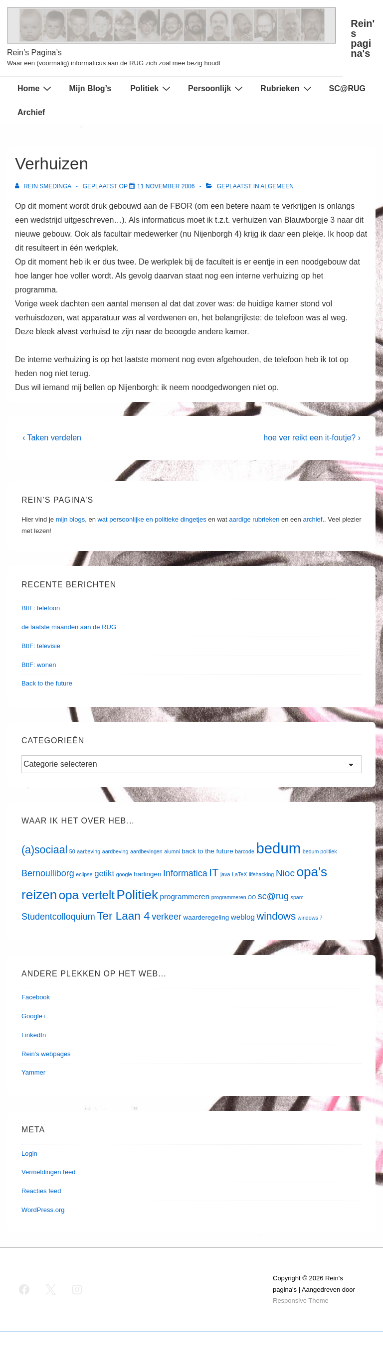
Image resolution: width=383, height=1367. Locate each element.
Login (29, 1153)
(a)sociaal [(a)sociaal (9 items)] (44, 850)
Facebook (35, 997)
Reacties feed (41, 1191)
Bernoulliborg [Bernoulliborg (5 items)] (47, 873)
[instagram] (77, 1289)
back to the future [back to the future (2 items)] (207, 851)
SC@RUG (347, 88)
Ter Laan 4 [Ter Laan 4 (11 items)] (123, 916)
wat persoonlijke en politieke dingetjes (151, 519)
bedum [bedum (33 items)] (278, 848)
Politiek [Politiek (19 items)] (137, 895)
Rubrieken (287, 88)
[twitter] (50, 1289)
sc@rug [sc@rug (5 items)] (273, 896)
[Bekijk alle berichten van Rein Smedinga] (44, 186)
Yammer (33, 1072)
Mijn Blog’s (90, 88)
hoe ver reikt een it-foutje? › (312, 437)
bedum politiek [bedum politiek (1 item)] (320, 851)
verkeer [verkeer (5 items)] (167, 917)
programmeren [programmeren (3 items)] (184, 896)
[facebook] (24, 1289)
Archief (31, 112)
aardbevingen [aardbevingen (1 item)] (146, 851)
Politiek (151, 88)
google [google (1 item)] (124, 874)
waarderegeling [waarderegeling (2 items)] (206, 917)
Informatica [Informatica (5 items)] (185, 873)
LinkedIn (33, 1035)
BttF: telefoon (40, 608)
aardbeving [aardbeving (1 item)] (115, 851)
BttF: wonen (38, 665)
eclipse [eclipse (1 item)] (84, 874)
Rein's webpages (46, 1054)
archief (312, 519)
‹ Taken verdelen (51, 437)
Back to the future (46, 683)
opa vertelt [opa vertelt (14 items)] (87, 895)
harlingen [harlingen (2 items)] (147, 874)
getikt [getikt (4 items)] (104, 873)
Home (35, 88)
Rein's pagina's (363, 38)
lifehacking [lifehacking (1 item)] (261, 874)
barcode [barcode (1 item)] (244, 851)
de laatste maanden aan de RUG (68, 627)
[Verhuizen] (165, 186)
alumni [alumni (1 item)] (172, 851)
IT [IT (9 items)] (213, 873)
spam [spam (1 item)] (297, 897)
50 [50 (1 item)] (72, 851)
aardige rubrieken (254, 519)
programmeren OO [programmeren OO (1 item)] (233, 897)
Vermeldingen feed (48, 1172)
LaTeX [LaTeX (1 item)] (239, 874)
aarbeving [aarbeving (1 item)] (88, 851)
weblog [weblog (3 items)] (243, 917)
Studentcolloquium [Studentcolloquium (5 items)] (58, 917)
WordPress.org (42, 1210)
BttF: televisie (40, 646)
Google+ (33, 1016)
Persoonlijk (216, 88)
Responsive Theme (301, 1300)
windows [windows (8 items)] (276, 916)
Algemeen (277, 186)
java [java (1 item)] (225, 874)
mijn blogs (70, 519)
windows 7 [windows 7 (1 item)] (310, 918)
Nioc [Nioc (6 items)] (285, 873)
